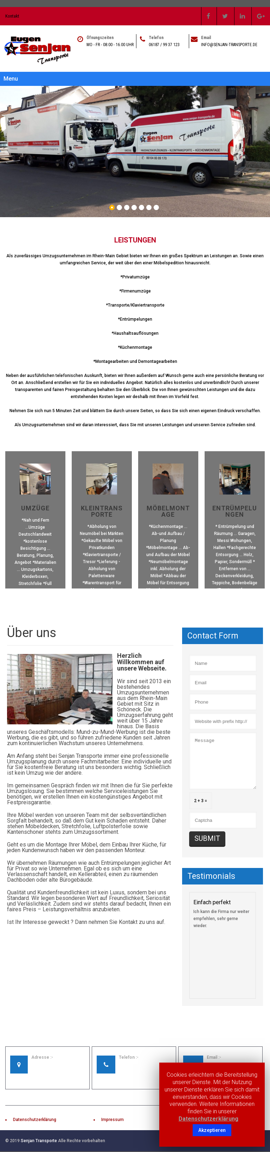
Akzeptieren (212, 1130)
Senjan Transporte (39, 1134)
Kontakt (12, 16)
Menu (11, 78)
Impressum (112, 1113)
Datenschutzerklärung (34, 1113)
